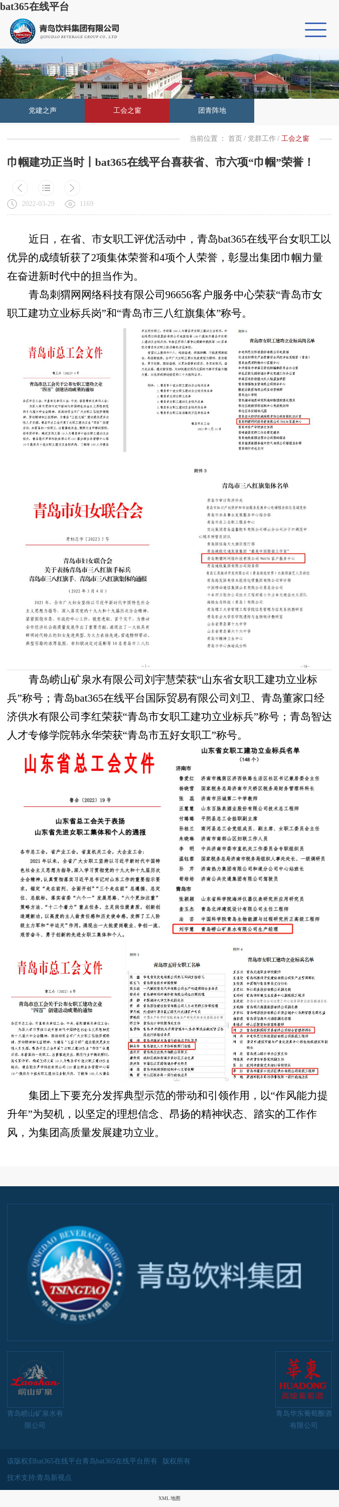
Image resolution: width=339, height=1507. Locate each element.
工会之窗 (127, 110)
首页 (235, 138)
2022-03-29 (38, 203)
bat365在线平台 (34, 6)
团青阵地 (212, 110)
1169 (86, 203)
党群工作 (262, 138)
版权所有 (176, 1461)
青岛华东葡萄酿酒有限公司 (303, 1390)
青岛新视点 (54, 1477)
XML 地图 (169, 1498)
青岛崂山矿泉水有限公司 (35, 1390)
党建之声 (43, 110)
